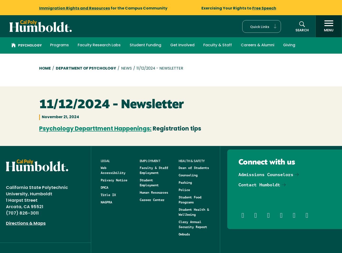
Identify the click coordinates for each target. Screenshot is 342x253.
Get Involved (182, 45)
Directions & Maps (26, 223)
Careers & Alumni (257, 45)
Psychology (26, 45)
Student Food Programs (190, 199)
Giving (289, 45)
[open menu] (328, 26)
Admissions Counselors (265, 174)
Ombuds (184, 234)
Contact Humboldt (259, 184)
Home (45, 68)
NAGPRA (106, 202)
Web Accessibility (113, 170)
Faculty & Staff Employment (154, 170)
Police (184, 190)
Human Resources (154, 192)
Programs (59, 45)
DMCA (104, 187)
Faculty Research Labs (99, 45)
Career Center (152, 200)
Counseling (188, 175)
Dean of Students (194, 168)
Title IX (108, 195)
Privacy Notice (114, 180)
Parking (185, 182)
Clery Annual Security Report (193, 224)
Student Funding (145, 45)
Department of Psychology (86, 68)
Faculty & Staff (217, 45)
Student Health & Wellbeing (194, 212)
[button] (261, 26)
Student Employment (149, 182)
